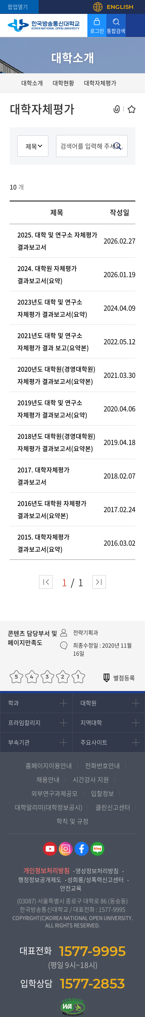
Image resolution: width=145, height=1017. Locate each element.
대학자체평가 (100, 83)
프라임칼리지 (24, 722)
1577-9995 (112, 909)
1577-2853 (92, 983)
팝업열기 (18, 6)
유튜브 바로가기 (50, 849)
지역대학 (91, 722)
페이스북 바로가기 (82, 849)
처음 (46, 582)
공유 (117, 109)
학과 (13, 703)
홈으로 (13, 83)
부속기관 (19, 742)
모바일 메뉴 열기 (135, 25)
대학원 (88, 703)
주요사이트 (93, 742)
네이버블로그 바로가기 (97, 849)
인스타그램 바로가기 (66, 849)
